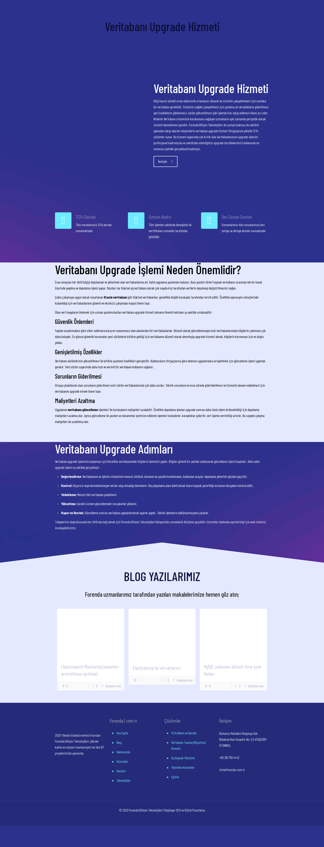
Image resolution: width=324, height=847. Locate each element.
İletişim (121, 771)
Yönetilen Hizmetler (182, 767)
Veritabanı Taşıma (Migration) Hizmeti (188, 745)
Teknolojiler (124, 780)
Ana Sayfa (122, 733)
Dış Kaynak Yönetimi (183, 758)
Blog (119, 742)
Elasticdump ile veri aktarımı (157, 668)
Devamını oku (113, 686)
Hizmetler (122, 761)
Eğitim (175, 777)
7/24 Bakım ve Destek (184, 733)
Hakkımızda (123, 752)
